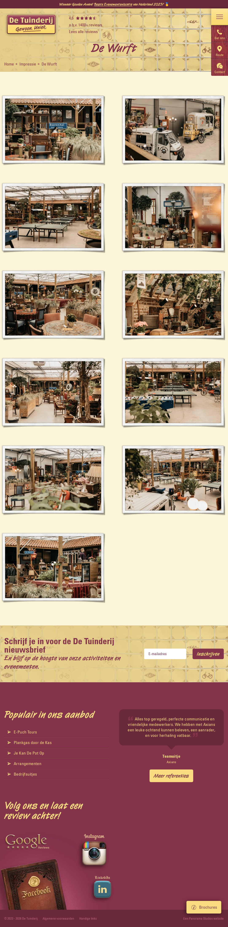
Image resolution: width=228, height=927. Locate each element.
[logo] (31, 25)
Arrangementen (24, 763)
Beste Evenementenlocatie (113, 4)
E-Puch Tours (22, 732)
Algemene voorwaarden (58, 918)
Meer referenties (171, 775)
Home (9, 64)
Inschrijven (208, 654)
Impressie (27, 64)
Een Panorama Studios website (203, 918)
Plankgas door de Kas (30, 742)
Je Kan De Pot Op (26, 753)
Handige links (88, 918)
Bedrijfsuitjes (22, 774)
